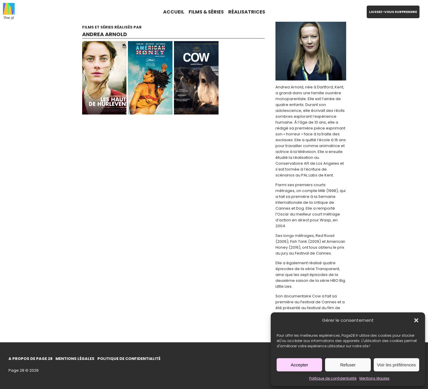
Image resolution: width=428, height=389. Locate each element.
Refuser (348, 364)
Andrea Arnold (104, 34)
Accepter (299, 364)
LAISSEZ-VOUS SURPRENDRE (393, 11)
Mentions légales (374, 378)
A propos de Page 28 (31, 358)
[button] (416, 320)
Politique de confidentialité (332, 378)
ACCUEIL (173, 12)
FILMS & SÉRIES (206, 12)
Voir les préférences (396, 364)
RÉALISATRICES (246, 12)
